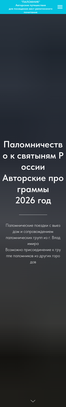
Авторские (22, 5)
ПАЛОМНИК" (31, 1)
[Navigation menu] (60, 7)
